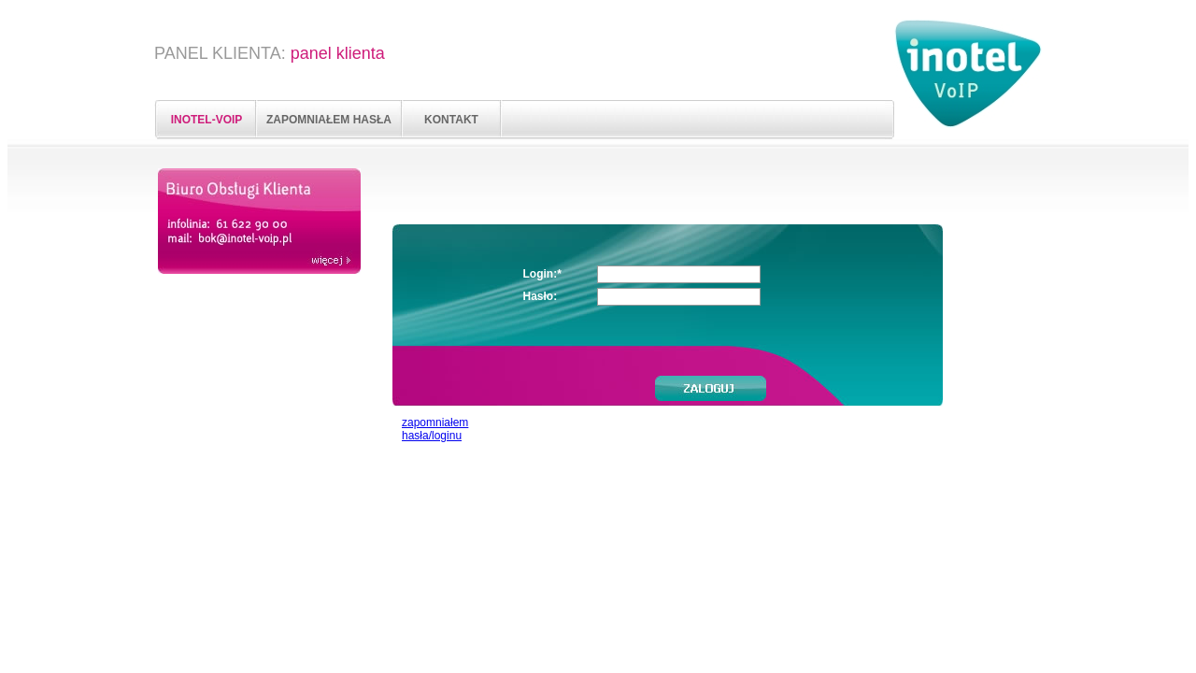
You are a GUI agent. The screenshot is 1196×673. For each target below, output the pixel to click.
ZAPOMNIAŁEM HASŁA (329, 119)
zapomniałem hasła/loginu (435, 429)
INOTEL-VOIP (207, 119)
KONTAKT (451, 119)
